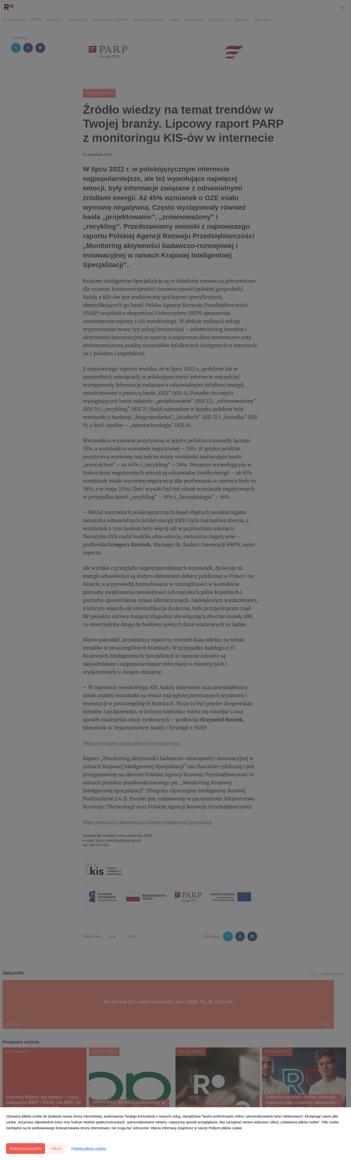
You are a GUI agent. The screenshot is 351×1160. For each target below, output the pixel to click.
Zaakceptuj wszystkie (26, 1148)
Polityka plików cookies (88, 1148)
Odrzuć (56, 1148)
